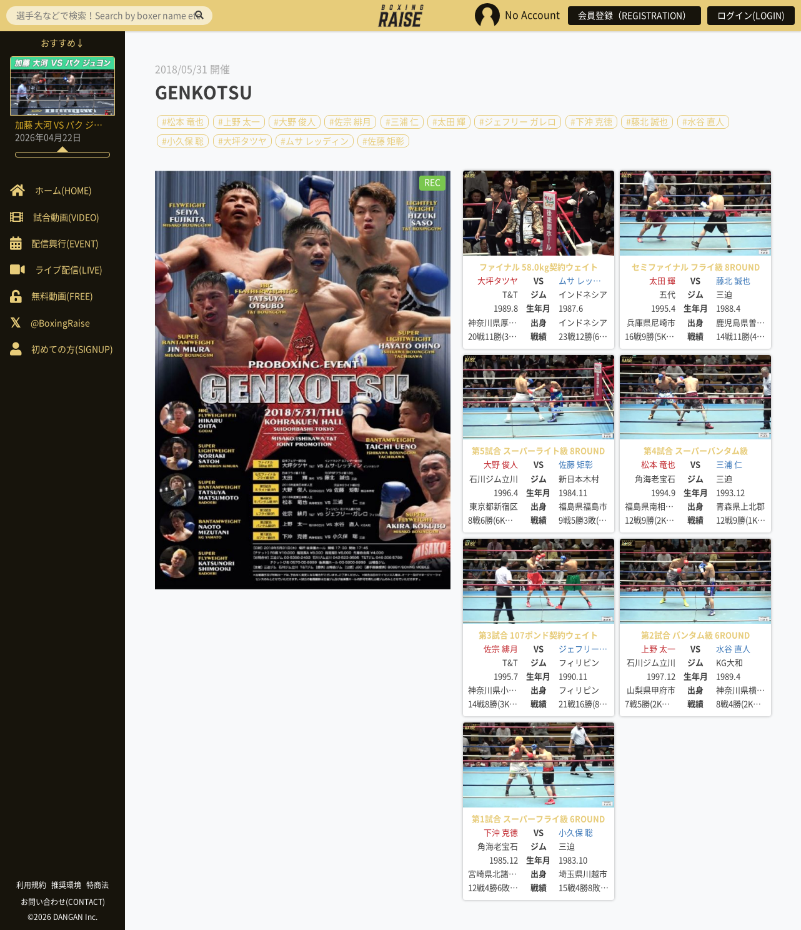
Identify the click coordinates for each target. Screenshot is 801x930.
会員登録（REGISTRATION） (634, 15)
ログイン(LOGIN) (751, 15)
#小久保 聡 (183, 140)
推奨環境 (66, 885)
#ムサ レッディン (315, 140)
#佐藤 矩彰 (383, 140)
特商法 (97, 885)
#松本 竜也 (183, 122)
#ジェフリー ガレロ (517, 122)
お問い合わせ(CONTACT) (63, 902)
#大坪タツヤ (242, 140)
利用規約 (31, 885)
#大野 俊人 (295, 122)
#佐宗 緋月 (350, 122)
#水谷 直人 (703, 122)
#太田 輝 (448, 122)
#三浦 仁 (402, 122)
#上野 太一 (239, 122)
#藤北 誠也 (647, 122)
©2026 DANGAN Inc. (62, 917)
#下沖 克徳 (591, 122)
